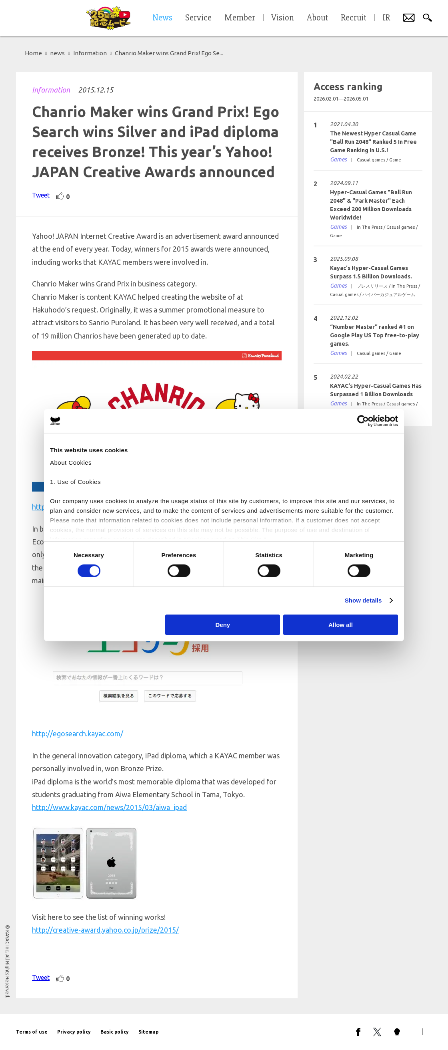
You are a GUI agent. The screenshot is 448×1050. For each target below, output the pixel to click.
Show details (363, 600)
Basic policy (114, 1031)
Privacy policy (74, 1031)
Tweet (41, 195)
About (317, 18)
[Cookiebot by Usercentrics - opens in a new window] (363, 421)
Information (51, 90)
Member (239, 18)
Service (198, 18)
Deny (223, 624)
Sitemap (148, 1031)
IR (386, 18)
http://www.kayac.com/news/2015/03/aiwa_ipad (109, 807)
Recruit (353, 18)
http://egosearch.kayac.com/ (77, 734)
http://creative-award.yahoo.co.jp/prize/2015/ (105, 930)
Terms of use (32, 1031)
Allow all (340, 624)
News (162, 18)
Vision (282, 18)
